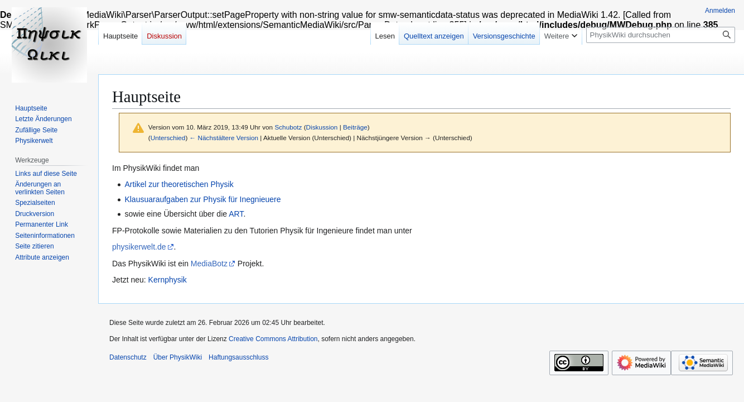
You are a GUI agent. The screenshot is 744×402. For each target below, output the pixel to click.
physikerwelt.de (139, 246)
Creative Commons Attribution (273, 339)
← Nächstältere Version (224, 137)
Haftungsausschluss (238, 357)
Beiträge (355, 127)
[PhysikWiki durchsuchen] (660, 35)
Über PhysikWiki (177, 357)
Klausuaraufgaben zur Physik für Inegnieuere (202, 199)
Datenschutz (128, 357)
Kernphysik (167, 279)
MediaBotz (209, 263)
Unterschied (168, 137)
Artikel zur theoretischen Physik (178, 184)
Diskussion (322, 127)
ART (236, 213)
